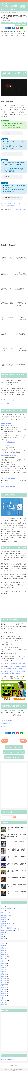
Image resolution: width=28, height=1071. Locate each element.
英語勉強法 (4, 919)
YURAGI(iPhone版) (6, 423)
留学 (2, 936)
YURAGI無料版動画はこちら (10, 442)
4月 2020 (3, 993)
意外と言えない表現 (6, 22)
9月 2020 (3, 984)
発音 (2, 934)
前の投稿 (23, 740)
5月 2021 (3, 969)
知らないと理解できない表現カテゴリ (14, 752)
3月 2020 (3, 995)
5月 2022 (3, 947)
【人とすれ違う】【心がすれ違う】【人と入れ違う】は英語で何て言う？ (16, 849)
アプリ (2, 906)
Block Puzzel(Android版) (8, 486)
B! (13, 28)
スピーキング (4, 912)
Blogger (16, 1065)
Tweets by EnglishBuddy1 (8, 1059)
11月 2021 (3, 958)
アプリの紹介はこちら (7, 403)
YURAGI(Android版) (7, 425)
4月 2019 (3, 1004)
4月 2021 (3, 971)
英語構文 (3, 917)
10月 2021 (3, 960)
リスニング (4, 914)
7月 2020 (3, 987)
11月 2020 (3, 980)
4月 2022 (3, 948)
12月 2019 (3, 1000)
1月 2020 (3, 999)
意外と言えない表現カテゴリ (14, 747)
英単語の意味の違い (6, 923)
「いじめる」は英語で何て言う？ (15, 842)
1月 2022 (3, 954)
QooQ (16, 1070)
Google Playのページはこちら (9, 400)
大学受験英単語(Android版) (8, 455)
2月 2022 (3, 952)
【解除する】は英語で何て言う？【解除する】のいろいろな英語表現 (16, 864)
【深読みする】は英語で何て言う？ (16, 209)
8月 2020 (3, 986)
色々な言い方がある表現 (7, 927)
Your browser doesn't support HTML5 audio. (12, 133)
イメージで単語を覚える (7, 908)
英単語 (2, 921)
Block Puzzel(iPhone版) (8, 478)
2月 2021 (3, 974)
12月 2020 (3, 978)
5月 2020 (3, 991)
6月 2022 (3, 945)
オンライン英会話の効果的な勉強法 (16, 663)
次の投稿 (4, 740)
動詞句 (2, 932)
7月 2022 (3, 943)
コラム (2, 910)
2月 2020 (3, 997)
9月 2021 (3, 961)
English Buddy (5, 4)
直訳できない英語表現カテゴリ (14, 757)
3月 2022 (3, 950)
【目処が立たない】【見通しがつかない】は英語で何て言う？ (16, 835)
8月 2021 (3, 963)
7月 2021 (3, 965)
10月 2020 (3, 982)
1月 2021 (3, 976)
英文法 (2, 925)
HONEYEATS (5, 445)
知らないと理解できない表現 (19, 22)
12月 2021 (3, 956)
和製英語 (3, 938)
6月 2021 (3, 967)
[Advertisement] (14, 52)
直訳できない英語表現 (21, 24)
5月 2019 (3, 1002)
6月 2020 (3, 989)
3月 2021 (3, 973)
